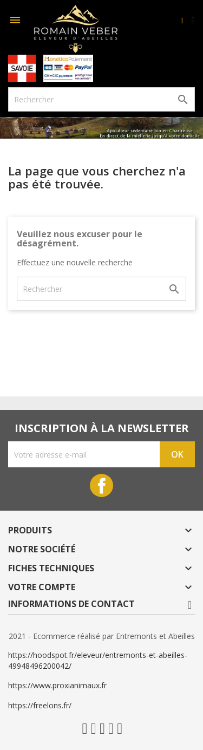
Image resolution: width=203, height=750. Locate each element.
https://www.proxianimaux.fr (57, 685)
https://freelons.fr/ (39, 705)
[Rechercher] (101, 99)
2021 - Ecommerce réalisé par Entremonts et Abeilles (102, 636)
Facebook (101, 485)
